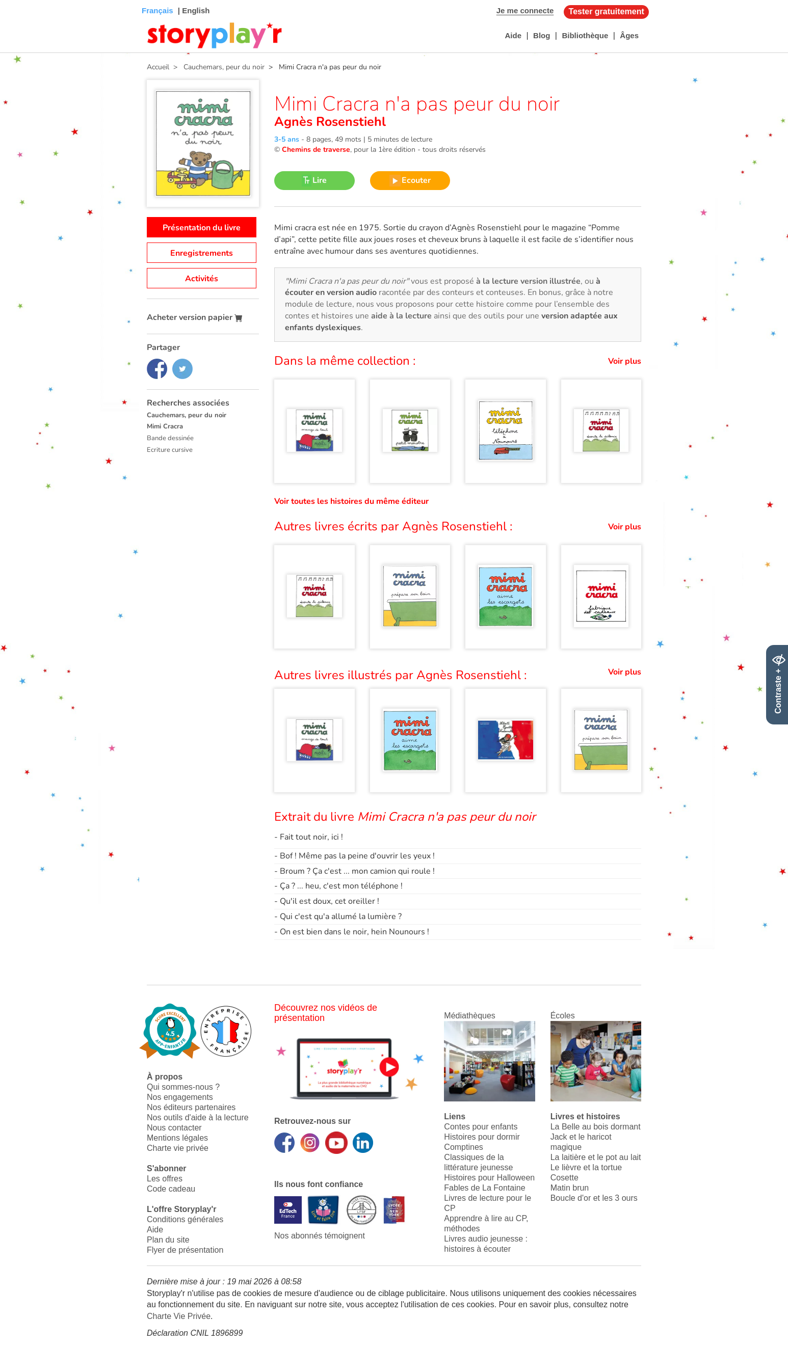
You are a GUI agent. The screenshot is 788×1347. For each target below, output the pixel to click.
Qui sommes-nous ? (183, 1087)
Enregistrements (201, 253)
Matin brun (569, 1187)
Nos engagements (180, 1097)
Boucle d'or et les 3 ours (594, 1198)
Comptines (463, 1147)
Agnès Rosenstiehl (330, 121)
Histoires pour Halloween (489, 1177)
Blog (541, 35)
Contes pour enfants (480, 1126)
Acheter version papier (195, 317)
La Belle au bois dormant (595, 1126)
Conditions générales (185, 1219)
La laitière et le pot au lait (595, 1157)
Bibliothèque (585, 35)
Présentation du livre (202, 227)
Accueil (158, 67)
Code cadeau (171, 1188)
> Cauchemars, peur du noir (217, 67)
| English (193, 10)
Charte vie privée (177, 1148)
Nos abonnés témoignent (319, 1235)
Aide (513, 35)
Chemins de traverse (316, 149)
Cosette (564, 1177)
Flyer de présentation (185, 1250)
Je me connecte (525, 10)
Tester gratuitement (606, 11)
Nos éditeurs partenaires (191, 1107)
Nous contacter (174, 1127)
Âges (629, 35)
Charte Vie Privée (179, 1316)
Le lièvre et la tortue (586, 1167)
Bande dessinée (170, 438)
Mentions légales (177, 1138)
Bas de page (20, 0)
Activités (201, 278)
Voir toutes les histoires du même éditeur (351, 501)
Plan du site (168, 1239)
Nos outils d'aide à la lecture (198, 1117)
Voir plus (624, 361)
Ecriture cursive (170, 449)
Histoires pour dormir (481, 1137)
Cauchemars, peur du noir (186, 415)
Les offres (164, 1178)
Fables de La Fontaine (484, 1187)
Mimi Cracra (165, 426)
